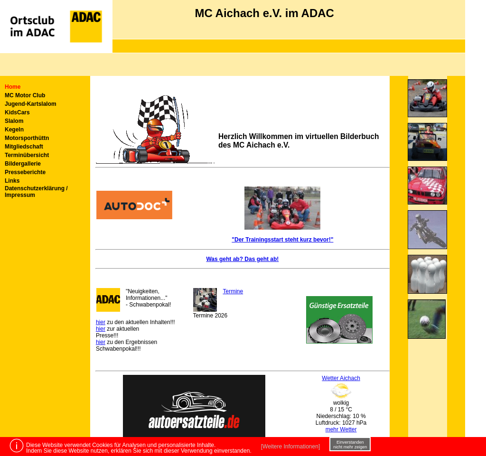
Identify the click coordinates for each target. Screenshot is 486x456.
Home (12, 87)
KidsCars (17, 112)
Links (12, 180)
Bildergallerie (23, 163)
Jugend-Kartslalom (30, 104)
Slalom (14, 121)
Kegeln (14, 129)
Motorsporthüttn (27, 138)
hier (100, 322)
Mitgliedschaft (24, 146)
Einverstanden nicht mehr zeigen (350, 444)
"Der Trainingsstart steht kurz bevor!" (282, 239)
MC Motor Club (25, 95)
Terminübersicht (27, 155)
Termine (233, 291)
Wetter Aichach (341, 378)
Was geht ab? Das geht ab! (242, 259)
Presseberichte (25, 172)
